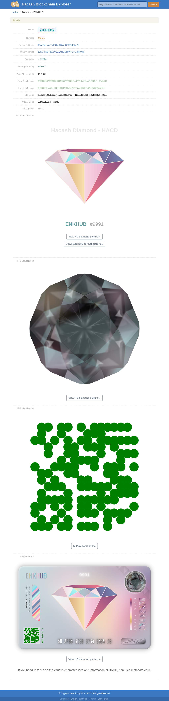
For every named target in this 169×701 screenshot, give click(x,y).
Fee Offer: (29, 59)
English (74, 699)
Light (100, 699)
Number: (30, 38)
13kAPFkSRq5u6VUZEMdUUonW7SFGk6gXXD (61, 52)
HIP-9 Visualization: (25, 408)
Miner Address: (27, 52)
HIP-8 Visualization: (25, 261)
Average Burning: (26, 66)
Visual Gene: (28, 102)
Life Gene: (29, 95)
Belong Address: (26, 45)
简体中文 (83, 699)
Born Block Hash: (26, 81)
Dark (106, 699)
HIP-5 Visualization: (25, 115)
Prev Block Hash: (26, 88)
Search (153, 4)
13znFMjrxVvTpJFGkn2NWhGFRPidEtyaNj (58, 45)
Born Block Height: (25, 74)
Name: (31, 29)
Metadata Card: (27, 556)
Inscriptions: (28, 108)
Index (15, 12)
